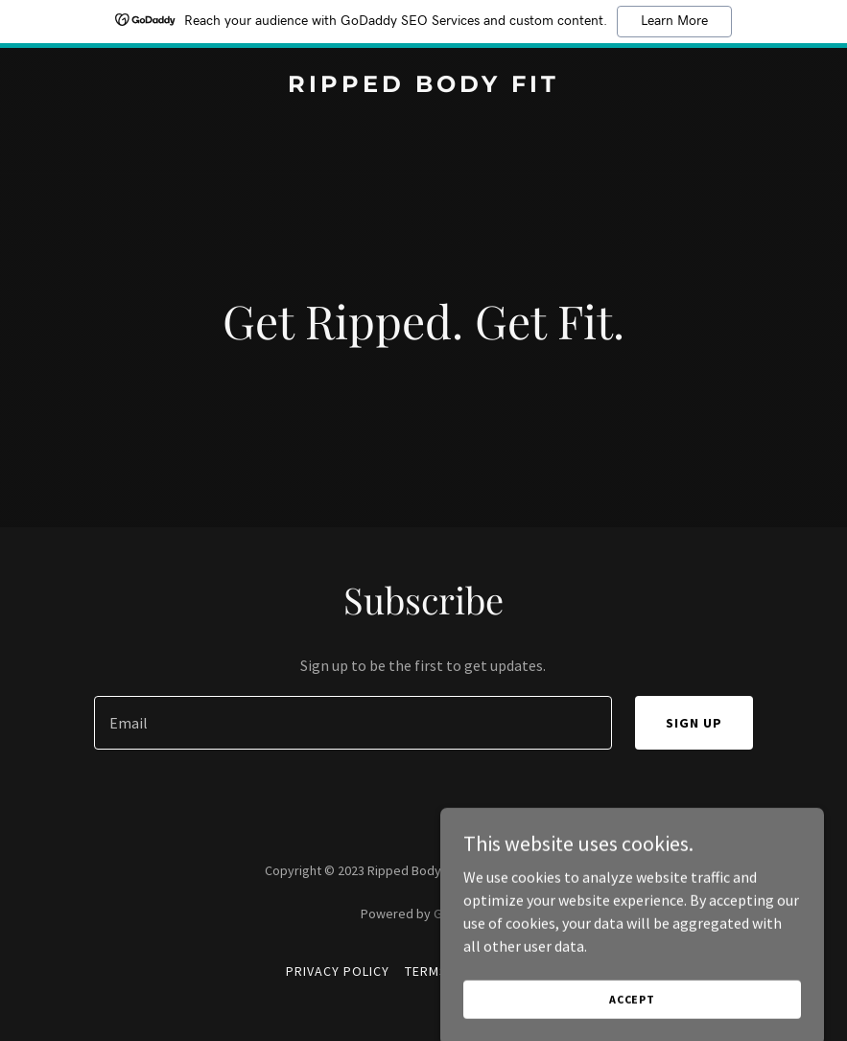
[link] (423, 86)
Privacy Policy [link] (337, 971)
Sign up (694, 722)
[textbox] (353, 723)
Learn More (674, 21)
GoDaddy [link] (460, 913)
